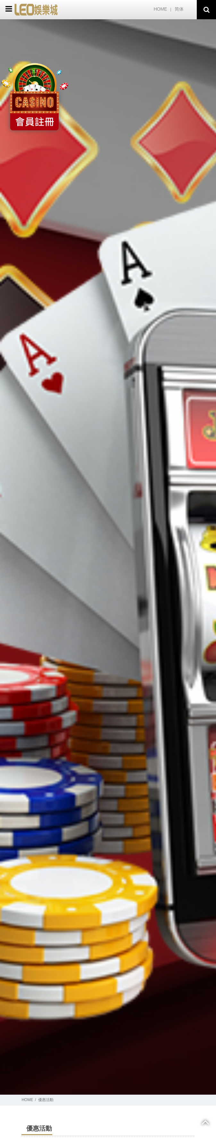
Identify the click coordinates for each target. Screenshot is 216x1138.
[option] (108, 557)
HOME (160, 9)
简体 (179, 9)
